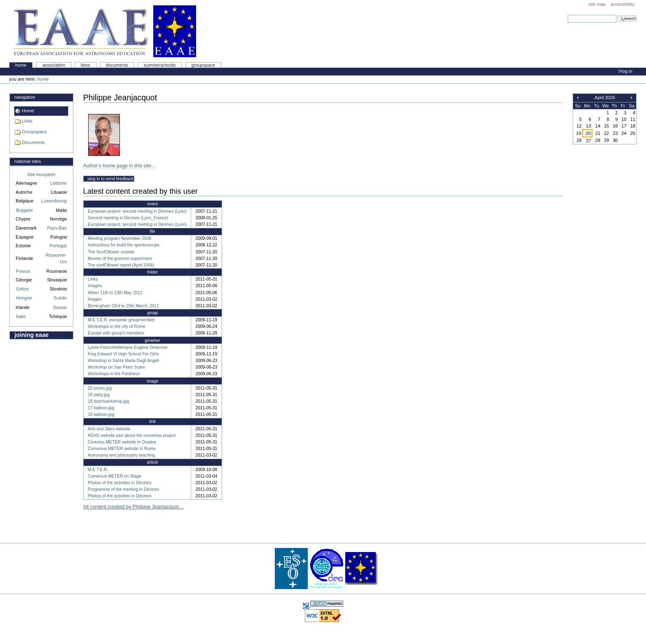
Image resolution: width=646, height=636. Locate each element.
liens (85, 65)
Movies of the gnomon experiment (120, 258)
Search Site (567, 14)
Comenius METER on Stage (114, 476)
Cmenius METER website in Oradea (122, 442)
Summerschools (160, 65)
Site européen (41, 174)
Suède (60, 297)
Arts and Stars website (109, 429)
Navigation (24, 97)
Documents (117, 65)
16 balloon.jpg (101, 414)
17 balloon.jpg (101, 408)
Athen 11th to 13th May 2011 (115, 292)
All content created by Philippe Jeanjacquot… (133, 507)
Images (95, 285)
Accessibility (623, 4)
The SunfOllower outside (111, 252)
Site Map (597, 4)
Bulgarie (24, 210)
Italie (21, 316)
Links (27, 120)
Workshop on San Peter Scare (116, 367)
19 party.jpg (99, 394)
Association (53, 65)
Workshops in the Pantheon (114, 373)
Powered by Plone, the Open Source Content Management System (326, 604)
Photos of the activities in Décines (119, 482)
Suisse (59, 307)
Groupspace (203, 65)
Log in (627, 71)
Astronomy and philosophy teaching (121, 455)
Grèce (22, 288)
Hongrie (24, 297)
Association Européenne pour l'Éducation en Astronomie (103, 31)
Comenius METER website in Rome (121, 448)
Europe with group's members (116, 333)
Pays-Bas (56, 227)
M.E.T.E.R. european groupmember (121, 320)
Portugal (58, 245)
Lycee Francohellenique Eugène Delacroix (127, 347)
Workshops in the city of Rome (116, 326)
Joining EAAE (31, 335)
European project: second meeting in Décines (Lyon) (137, 211)
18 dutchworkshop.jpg (108, 401)
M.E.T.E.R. (98, 469)
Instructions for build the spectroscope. (124, 245)
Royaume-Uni (56, 259)
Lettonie (58, 183)
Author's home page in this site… (120, 166)
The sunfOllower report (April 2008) (121, 265)
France (23, 271)
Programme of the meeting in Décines (123, 489)
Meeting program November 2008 (119, 238)
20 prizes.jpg (100, 388)
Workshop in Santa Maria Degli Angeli (123, 360)
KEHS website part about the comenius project (132, 435)
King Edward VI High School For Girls (123, 354)
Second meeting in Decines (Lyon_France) (128, 218)
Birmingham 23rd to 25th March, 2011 (123, 306)
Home (21, 65)
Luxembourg (53, 200)
